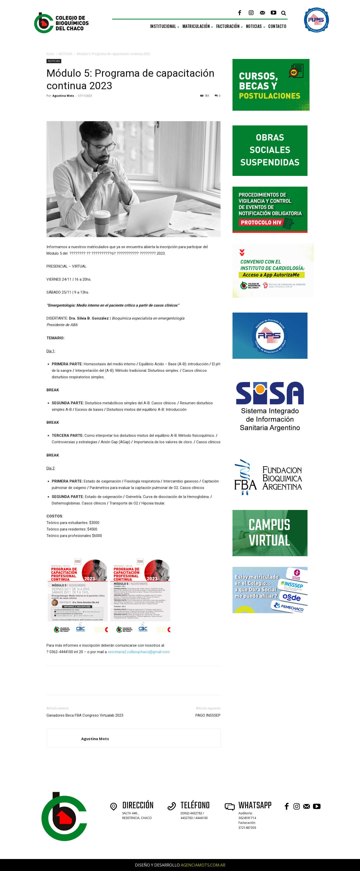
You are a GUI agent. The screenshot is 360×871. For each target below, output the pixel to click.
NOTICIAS (65, 54)
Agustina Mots (63, 95)
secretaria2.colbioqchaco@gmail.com (139, 652)
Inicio (50, 54)
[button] (284, 13)
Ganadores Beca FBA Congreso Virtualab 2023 (84, 715)
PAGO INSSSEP (208, 715)
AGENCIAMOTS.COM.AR (203, 865)
